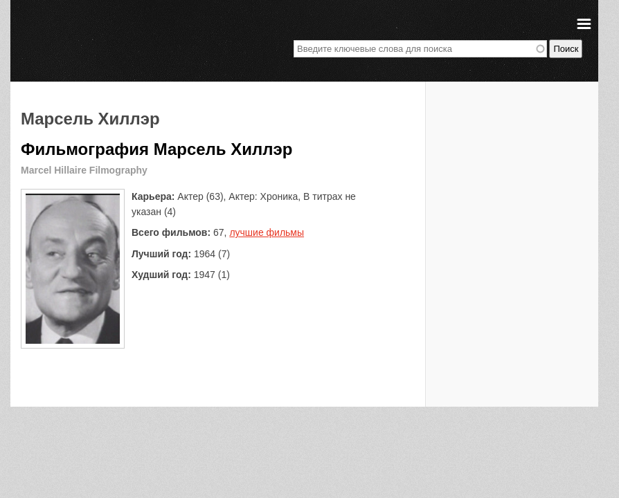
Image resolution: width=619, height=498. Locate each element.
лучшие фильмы (266, 232)
